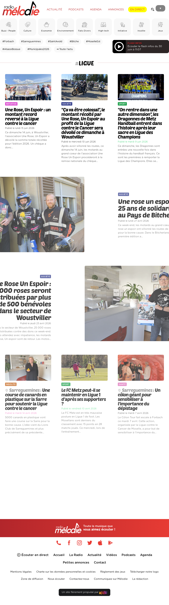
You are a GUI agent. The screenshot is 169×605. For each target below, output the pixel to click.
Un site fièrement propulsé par (84, 593)
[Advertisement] (84, 470)
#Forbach (8, 41)
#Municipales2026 (38, 49)
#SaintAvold (55, 41)
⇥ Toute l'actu (64, 49)
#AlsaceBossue (11, 49)
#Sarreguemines (31, 41)
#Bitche (74, 41)
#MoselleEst (93, 41)
